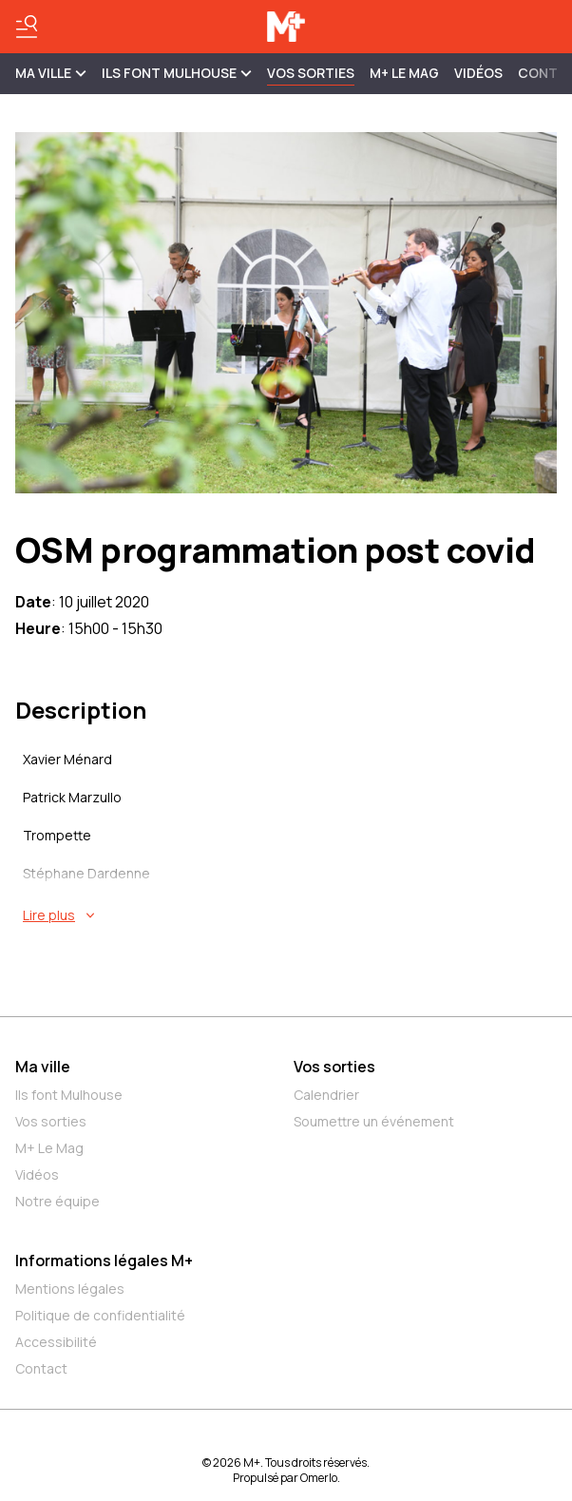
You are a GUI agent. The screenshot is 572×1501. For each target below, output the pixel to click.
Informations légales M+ (104, 1260)
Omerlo (318, 1478)
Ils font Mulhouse (69, 1095)
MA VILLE (50, 73)
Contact (41, 1368)
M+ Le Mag (404, 73)
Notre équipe (57, 1201)
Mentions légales (69, 1289)
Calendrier (326, 1095)
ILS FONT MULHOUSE (177, 73)
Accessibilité (56, 1342)
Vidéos (478, 73)
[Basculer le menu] (26, 26)
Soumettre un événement (374, 1121)
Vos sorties (310, 73)
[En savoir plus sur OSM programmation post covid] (290, 915)
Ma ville (42, 1066)
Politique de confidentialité (100, 1315)
